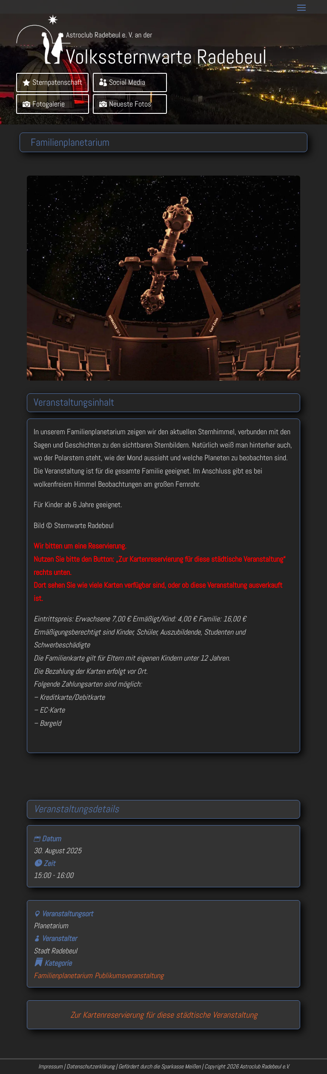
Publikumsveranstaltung (129, 975)
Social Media (127, 82)
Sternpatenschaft (57, 82)
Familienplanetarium (63, 975)
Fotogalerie (48, 104)
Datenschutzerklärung (90, 1066)
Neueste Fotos (130, 104)
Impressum (50, 1066)
